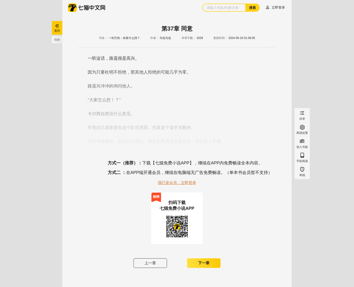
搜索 (252, 8)
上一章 (150, 263)
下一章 (203, 263)
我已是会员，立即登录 (177, 183)
